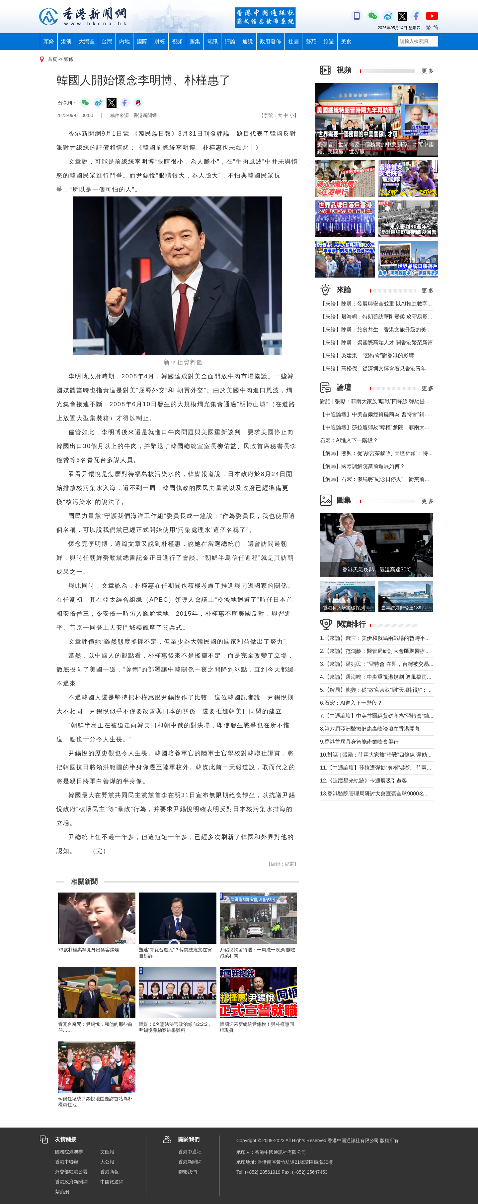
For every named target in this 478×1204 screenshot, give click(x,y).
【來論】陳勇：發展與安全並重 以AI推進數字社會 (379, 303)
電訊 (212, 41)
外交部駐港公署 (71, 1171)
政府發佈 (270, 41)
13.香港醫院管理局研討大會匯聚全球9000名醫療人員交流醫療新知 (398, 793)
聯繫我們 (187, 1171)
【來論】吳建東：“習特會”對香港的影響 (367, 355)
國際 (142, 41)
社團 (293, 41)
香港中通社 (189, 1151)
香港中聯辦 (66, 1161)
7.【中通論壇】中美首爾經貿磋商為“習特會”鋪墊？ (379, 716)
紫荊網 (62, 1191)
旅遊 (328, 41)
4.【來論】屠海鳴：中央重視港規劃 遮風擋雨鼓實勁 (381, 677)
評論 (230, 41)
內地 (124, 41)
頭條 (48, 41)
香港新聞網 (189, 1161)
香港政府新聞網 (71, 1181)
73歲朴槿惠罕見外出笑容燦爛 (88, 949)
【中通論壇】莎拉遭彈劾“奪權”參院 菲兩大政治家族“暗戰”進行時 (398, 427)
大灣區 (87, 41)
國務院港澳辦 (69, 1151)
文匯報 (107, 1151)
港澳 (66, 41)
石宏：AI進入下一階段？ (349, 440)
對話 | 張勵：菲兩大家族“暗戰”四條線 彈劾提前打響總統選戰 (391, 401)
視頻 (177, 41)
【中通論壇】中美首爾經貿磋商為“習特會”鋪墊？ (377, 414)
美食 (346, 41)
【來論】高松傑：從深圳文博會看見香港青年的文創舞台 (386, 368)
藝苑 (311, 41)
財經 (159, 41)
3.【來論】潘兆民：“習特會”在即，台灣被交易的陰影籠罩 (387, 664)
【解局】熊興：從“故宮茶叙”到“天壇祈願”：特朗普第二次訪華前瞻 (398, 453)
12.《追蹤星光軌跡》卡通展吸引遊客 (363, 780)
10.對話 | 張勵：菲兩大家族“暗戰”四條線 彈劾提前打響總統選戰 (394, 755)
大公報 (107, 1161)
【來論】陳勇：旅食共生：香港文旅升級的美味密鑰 (381, 329)
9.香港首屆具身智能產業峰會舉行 (359, 742)
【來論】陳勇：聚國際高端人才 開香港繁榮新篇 (376, 342)
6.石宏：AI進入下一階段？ (351, 703)
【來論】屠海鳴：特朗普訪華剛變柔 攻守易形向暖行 (381, 316)
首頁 (52, 59)
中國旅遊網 (111, 1181)
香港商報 (109, 1171)
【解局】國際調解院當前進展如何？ (362, 466)
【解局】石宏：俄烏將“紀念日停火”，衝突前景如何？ (383, 479)
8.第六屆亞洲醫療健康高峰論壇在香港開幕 (370, 729)
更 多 (428, 71)
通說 (247, 41)
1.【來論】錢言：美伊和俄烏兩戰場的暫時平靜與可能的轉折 (391, 638)
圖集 (195, 41)
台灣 (107, 41)
